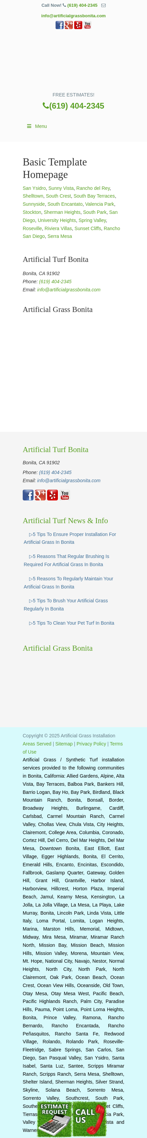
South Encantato (65, 204)
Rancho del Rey (93, 188)
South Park (94, 212)
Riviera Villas (58, 228)
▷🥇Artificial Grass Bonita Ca (73, 63)
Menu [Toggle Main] (36, 126)
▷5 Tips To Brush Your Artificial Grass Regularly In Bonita (66, 604)
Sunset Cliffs (88, 228)
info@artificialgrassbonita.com (73, 15)
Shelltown (33, 196)
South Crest (58, 196)
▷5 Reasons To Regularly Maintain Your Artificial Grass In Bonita (68, 582)
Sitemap (63, 743)
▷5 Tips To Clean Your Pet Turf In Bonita (71, 623)
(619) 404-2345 (82, 5)
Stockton (32, 212)
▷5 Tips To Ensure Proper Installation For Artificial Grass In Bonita (70, 538)
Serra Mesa (59, 236)
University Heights (57, 220)
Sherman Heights (62, 212)
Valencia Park (99, 204)
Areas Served (37, 743)
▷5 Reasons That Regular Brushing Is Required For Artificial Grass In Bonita (66, 560)
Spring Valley (92, 220)
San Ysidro (34, 188)
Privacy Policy (91, 743)
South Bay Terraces (94, 196)
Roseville (32, 228)
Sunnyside (34, 204)
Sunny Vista (61, 188)
